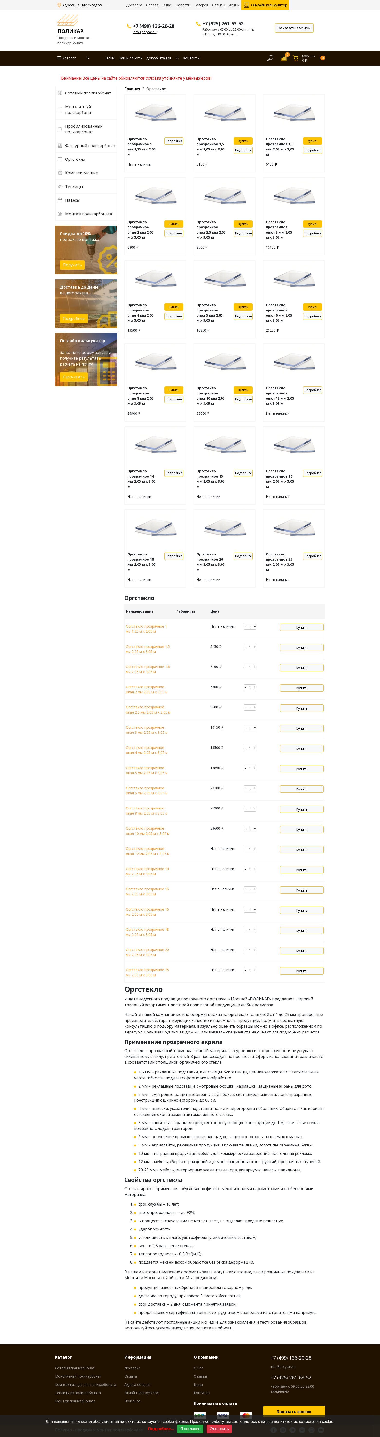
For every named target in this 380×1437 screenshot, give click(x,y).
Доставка (134, 5)
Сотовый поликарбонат (88, 93)
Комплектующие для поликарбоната (85, 1384)
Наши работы (130, 58)
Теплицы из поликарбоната (78, 1392)
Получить (72, 265)
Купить (243, 141)
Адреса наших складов (82, 5)
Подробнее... (161, 1428)
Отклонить (219, 1429)
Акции (234, 5)
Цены (110, 58)
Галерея (201, 5)
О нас (167, 5)
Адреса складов (137, 1384)
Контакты (191, 58)
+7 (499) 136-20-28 (290, 1357)
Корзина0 (313, 58)
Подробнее (74, 318)
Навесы (72, 200)
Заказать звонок (294, 1411)
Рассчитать (74, 377)
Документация (158, 58)
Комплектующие (81, 173)
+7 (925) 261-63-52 (290, 1377)
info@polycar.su (145, 32)
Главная (132, 89)
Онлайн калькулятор (141, 1392)
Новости (183, 5)
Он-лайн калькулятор (269, 5)
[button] (85, 58)
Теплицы (74, 186)
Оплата (152, 5)
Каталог (69, 58)
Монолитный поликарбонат (79, 109)
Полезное (132, 1401)
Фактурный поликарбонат (90, 145)
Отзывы (218, 5)
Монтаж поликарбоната (88, 213)
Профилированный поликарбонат (83, 129)
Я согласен (190, 1429)
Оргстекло (75, 159)
